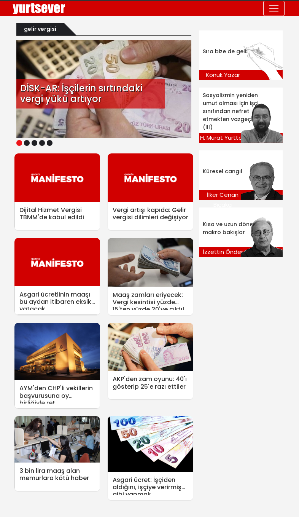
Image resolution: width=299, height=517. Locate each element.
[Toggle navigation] (274, 8)
